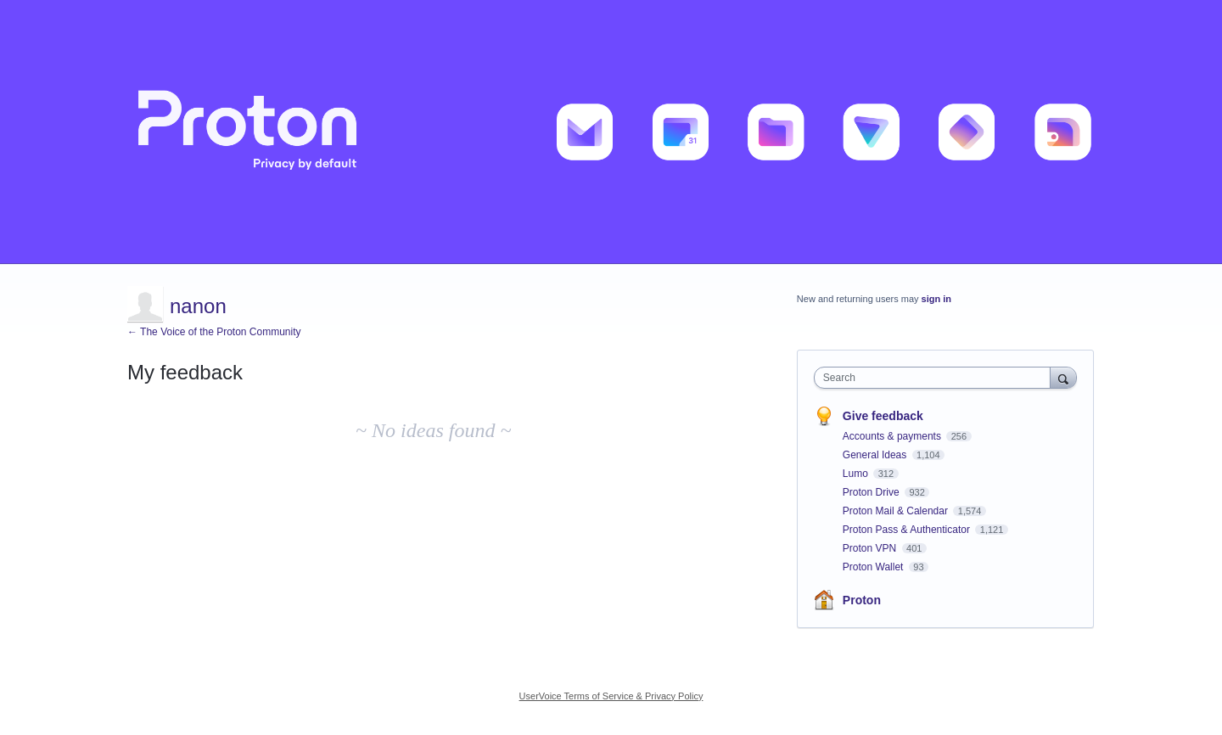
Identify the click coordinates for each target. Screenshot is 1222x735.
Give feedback (883, 416)
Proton (862, 600)
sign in (936, 299)
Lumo (857, 474)
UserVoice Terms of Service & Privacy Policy (611, 696)
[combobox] (936, 378)
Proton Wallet (874, 567)
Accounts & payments (893, 436)
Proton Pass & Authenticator (908, 530)
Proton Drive (872, 492)
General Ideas (876, 455)
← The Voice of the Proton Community (214, 332)
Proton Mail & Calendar (896, 511)
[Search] (1063, 377)
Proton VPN (871, 548)
